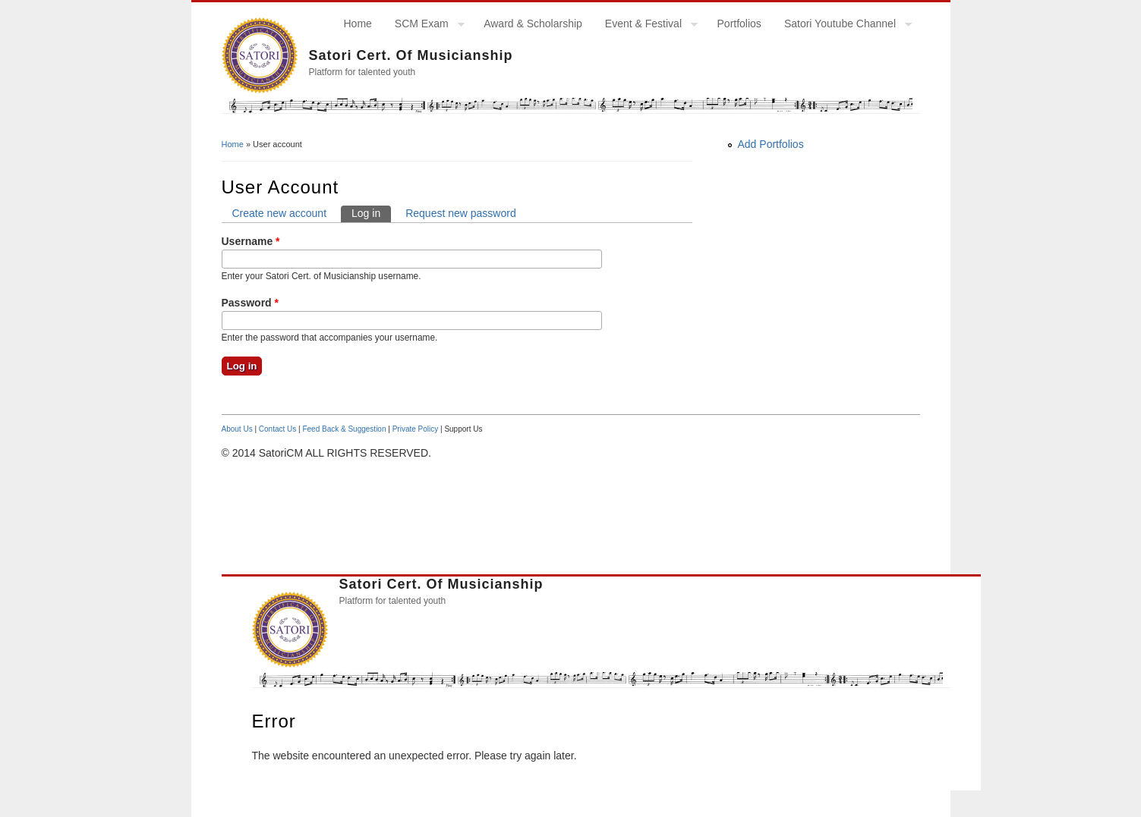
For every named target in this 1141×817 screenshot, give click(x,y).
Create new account (279, 213)
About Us (237, 429)
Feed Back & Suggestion (344, 429)
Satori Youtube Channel (842, 25)
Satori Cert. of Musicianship (411, 55)
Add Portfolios (771, 144)
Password (250, 303)
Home (358, 23)
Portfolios (739, 23)
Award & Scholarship (533, 23)
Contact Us (277, 429)
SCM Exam (424, 25)
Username (251, 241)
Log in (371, 212)
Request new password (460, 213)
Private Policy (415, 429)
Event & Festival (646, 25)
